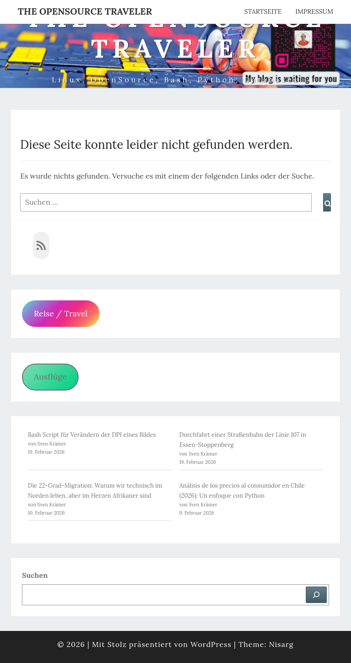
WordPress (211, 644)
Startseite (263, 11)
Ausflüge (50, 376)
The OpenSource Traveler (85, 11)
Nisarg (281, 644)
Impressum (314, 11)
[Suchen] (316, 595)
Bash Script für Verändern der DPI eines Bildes (92, 435)
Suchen (35, 575)
